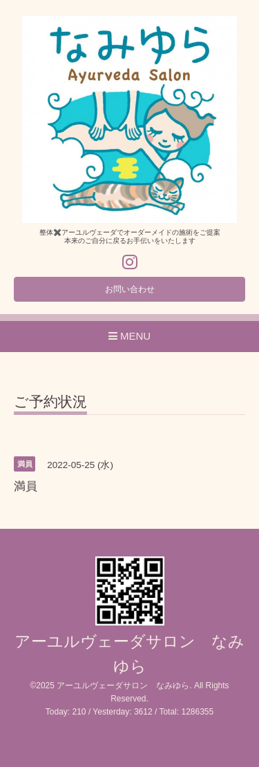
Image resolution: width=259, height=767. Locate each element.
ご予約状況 (50, 401)
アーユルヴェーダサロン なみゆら (123, 685)
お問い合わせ (130, 289)
